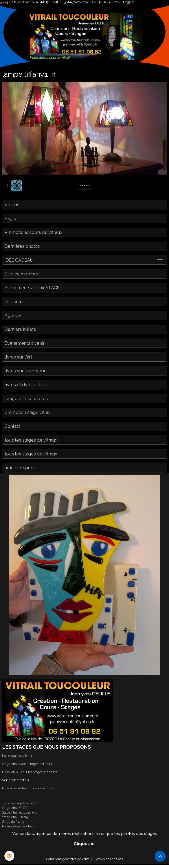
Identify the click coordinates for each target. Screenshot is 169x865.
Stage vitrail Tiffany (15, 817)
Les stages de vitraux (17, 756)
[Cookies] (9, 856)
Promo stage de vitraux (18, 826)
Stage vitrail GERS (14, 808)
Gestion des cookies (108, 859)
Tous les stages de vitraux (20, 803)
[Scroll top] (160, 856)
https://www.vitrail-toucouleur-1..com (28, 788)
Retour (84, 185)
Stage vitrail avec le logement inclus (27, 764)
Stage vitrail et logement (19, 812)
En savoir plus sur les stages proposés (29, 772)
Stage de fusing (13, 821)
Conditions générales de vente (68, 859)
